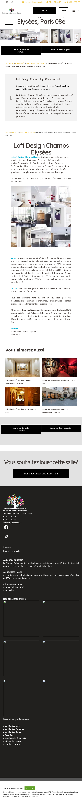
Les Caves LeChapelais (15, 738)
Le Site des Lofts (12, 726)
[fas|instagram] (6, 536)
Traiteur (17, 744)
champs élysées (46, 86)
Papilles (9, 744)
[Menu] (74, 10)
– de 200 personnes (27, 132)
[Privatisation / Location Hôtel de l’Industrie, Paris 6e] (21, 619)
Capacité (19, 63)
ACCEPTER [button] (29, 788)
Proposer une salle (11, 551)
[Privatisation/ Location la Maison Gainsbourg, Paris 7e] (21, 698)
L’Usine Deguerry (13, 741)
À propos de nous (13, 584)
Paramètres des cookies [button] (13, 788)
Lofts (35, 86)
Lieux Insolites (24, 86)
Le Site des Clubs (13, 732)
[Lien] (11, 11)
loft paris (27, 89)
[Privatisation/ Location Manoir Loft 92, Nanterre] (61, 658)
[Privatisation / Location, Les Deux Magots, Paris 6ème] (61, 619)
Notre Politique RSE (14, 587)
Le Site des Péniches (14, 729)
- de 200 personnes (35, 63)
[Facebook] (7, 2)
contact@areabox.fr (12, 523)
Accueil (9, 63)
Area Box (9, 735)
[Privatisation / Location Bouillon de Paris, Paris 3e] (61, 698)
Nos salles (9, 590)
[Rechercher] (79, 11)
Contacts (7, 547)
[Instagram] (11, 2)
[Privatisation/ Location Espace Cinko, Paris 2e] (21, 658)
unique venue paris (41, 89)
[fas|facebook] (6, 527)
